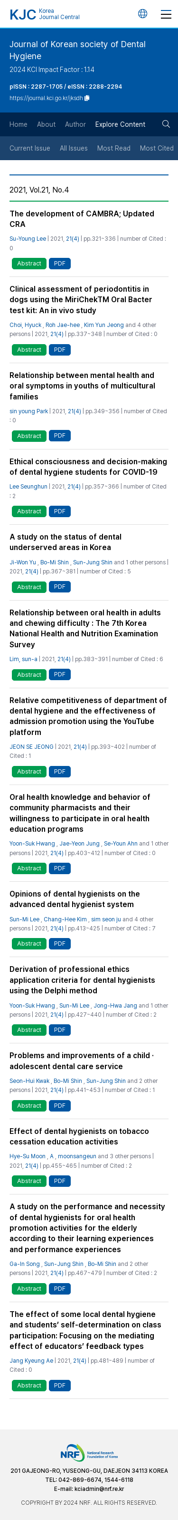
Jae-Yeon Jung (79, 843)
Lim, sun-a (23, 659)
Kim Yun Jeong (104, 325)
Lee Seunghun (28, 486)
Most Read (114, 148)
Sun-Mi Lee (24, 919)
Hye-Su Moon (27, 1156)
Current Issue (29, 148)
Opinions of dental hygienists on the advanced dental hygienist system (74, 899)
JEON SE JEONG (31, 747)
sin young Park (28, 411)
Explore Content (120, 124)
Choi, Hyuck (25, 325)
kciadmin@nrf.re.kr (99, 1489)
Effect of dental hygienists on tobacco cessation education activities (79, 1136)
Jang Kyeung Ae (31, 1360)
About (46, 124)
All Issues (74, 148)
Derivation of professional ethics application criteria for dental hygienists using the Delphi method (82, 980)
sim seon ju (106, 919)
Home (18, 124)
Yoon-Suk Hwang (32, 843)
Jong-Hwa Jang (115, 1005)
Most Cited (157, 148)
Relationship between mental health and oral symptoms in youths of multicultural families (82, 386)
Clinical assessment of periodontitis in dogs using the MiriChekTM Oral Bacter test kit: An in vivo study (80, 300)
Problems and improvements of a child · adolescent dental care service (81, 1061)
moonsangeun (77, 1156)
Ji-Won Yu (22, 562)
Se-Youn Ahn (121, 843)
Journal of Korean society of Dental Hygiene (77, 50)
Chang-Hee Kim (65, 919)
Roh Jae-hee (63, 325)
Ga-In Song (24, 1264)
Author (75, 124)
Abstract (29, 263)
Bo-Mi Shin (54, 562)
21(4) (72, 238)
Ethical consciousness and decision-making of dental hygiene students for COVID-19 (88, 467)
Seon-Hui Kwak (29, 1081)
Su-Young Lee (27, 238)
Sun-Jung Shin (92, 562)
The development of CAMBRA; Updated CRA (81, 219)
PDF (60, 263)
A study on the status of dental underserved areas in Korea (65, 542)
